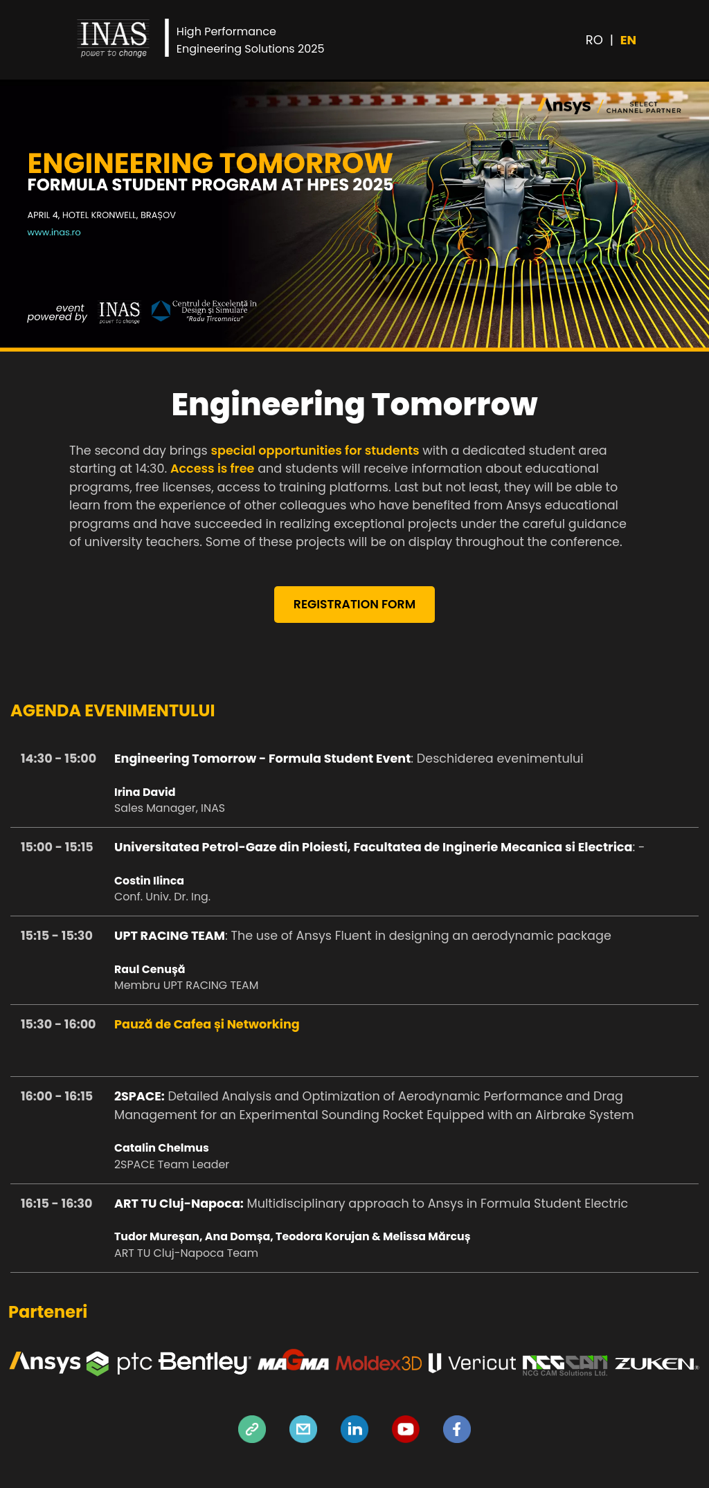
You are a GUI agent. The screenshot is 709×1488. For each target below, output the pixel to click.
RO (594, 39)
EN (628, 39)
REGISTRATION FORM (354, 605)
